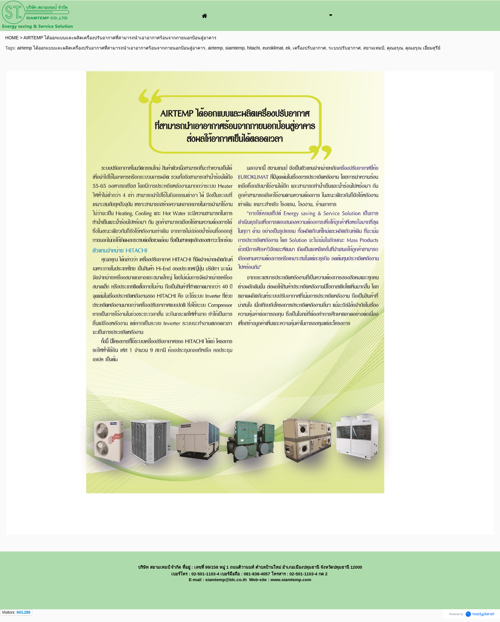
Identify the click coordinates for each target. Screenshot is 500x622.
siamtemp (235, 47)
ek (288, 47)
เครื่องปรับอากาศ (309, 47)
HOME (11, 37)
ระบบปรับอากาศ (344, 47)
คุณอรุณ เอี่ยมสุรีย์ (422, 47)
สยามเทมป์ (373, 47)
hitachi (253, 47)
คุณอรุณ (395, 47)
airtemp (215, 47)
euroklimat (272, 47)
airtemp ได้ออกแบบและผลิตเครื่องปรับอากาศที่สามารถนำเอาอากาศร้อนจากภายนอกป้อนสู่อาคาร (111, 47)
